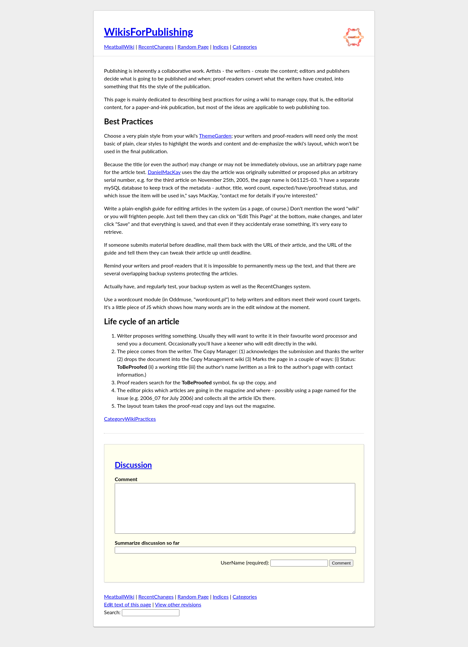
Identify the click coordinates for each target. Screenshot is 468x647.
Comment (126, 479)
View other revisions (178, 614)
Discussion (133, 464)
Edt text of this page (127, 614)
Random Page (193, 47)
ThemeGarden (215, 135)
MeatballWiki (119, 47)
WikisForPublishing (148, 31)
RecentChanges (156, 47)
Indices (220, 47)
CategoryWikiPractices (130, 419)
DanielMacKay (164, 172)
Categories (245, 47)
